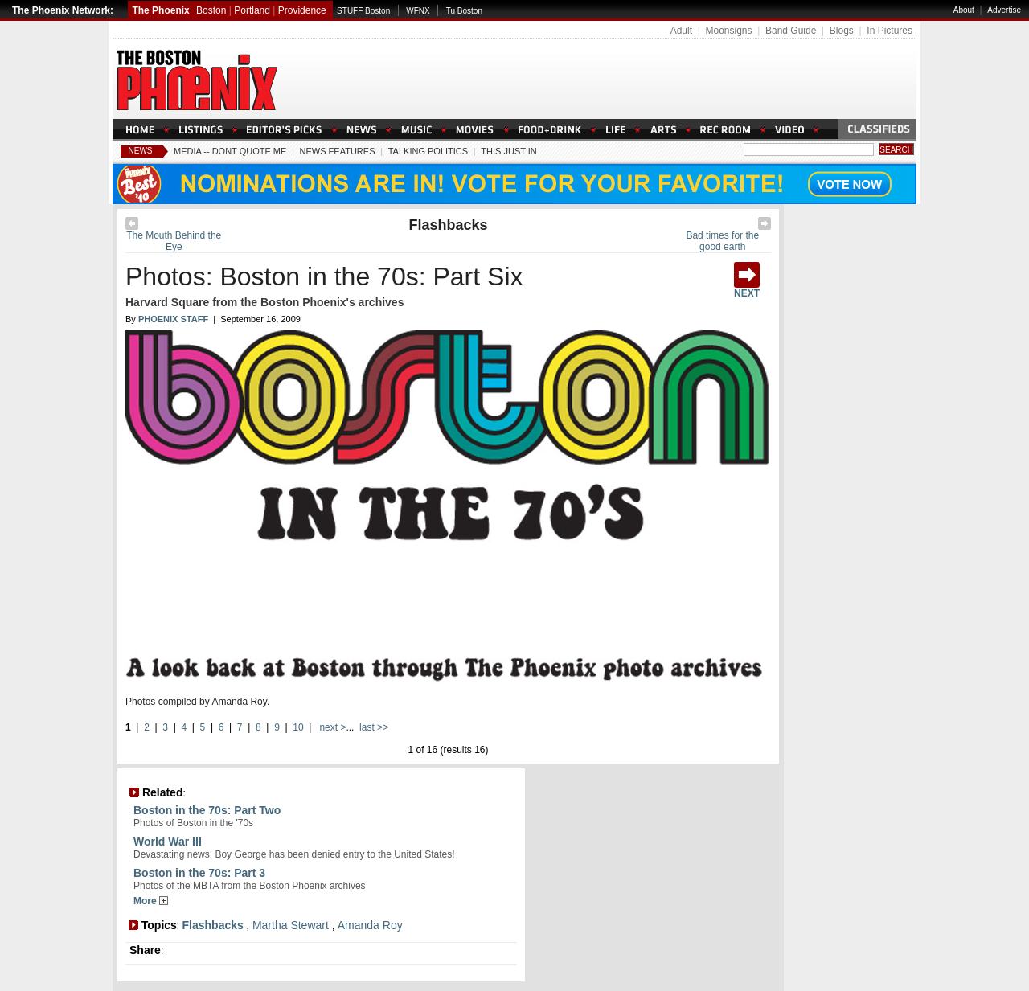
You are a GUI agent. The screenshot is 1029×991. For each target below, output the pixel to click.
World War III (167, 841)
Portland (252, 10)
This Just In (508, 151)
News (141, 150)
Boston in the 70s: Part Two (207, 810)
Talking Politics (428, 151)
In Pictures (889, 30)
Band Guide (790, 30)
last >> (372, 727)
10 (298, 727)
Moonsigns (728, 30)
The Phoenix (160, 10)
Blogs (842, 30)
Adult (681, 30)
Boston (211, 10)
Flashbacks (447, 225)
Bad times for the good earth (722, 241)
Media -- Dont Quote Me (230, 151)
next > (331, 727)
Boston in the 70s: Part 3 (199, 872)
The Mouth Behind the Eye (173, 241)
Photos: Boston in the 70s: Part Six (324, 276)
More (150, 901)
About (963, 10)
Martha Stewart (290, 925)
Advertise (1004, 10)
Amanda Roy (370, 925)
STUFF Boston (363, 10)
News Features (337, 151)
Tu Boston (464, 10)
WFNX (417, 10)
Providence (302, 10)
